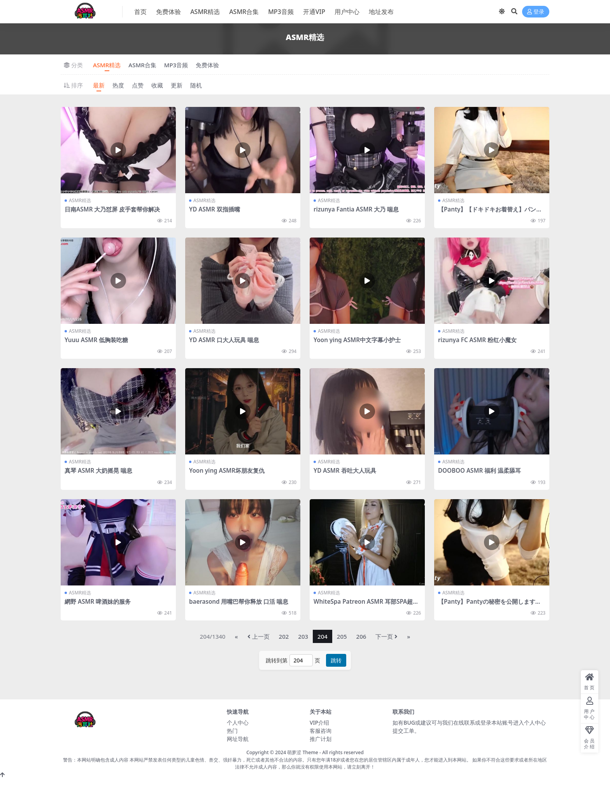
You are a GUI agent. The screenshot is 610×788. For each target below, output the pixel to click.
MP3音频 (176, 65)
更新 (176, 85)
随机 (196, 85)
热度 (118, 85)
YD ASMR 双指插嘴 (214, 209)
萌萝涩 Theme (302, 752)
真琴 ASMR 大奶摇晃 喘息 (98, 470)
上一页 (258, 636)
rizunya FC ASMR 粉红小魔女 (477, 340)
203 (303, 636)
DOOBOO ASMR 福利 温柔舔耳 (479, 470)
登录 (535, 12)
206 (361, 636)
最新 (99, 85)
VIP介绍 (319, 722)
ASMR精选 (107, 65)
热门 (232, 730)
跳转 (336, 660)
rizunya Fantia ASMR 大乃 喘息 (356, 209)
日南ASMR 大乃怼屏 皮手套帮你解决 (112, 209)
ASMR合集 (142, 65)
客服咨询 (320, 730)
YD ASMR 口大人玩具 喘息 (224, 340)
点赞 (138, 85)
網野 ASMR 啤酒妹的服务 (98, 601)
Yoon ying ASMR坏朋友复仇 (227, 470)
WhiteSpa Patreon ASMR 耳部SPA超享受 (366, 605)
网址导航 (238, 739)
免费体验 (207, 65)
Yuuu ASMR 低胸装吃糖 (96, 340)
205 (342, 636)
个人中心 (238, 722)
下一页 (386, 636)
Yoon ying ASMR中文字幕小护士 (357, 340)
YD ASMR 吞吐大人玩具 (345, 470)
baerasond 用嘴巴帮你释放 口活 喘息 (238, 601)
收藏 (157, 85)
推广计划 (320, 739)
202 (284, 636)
